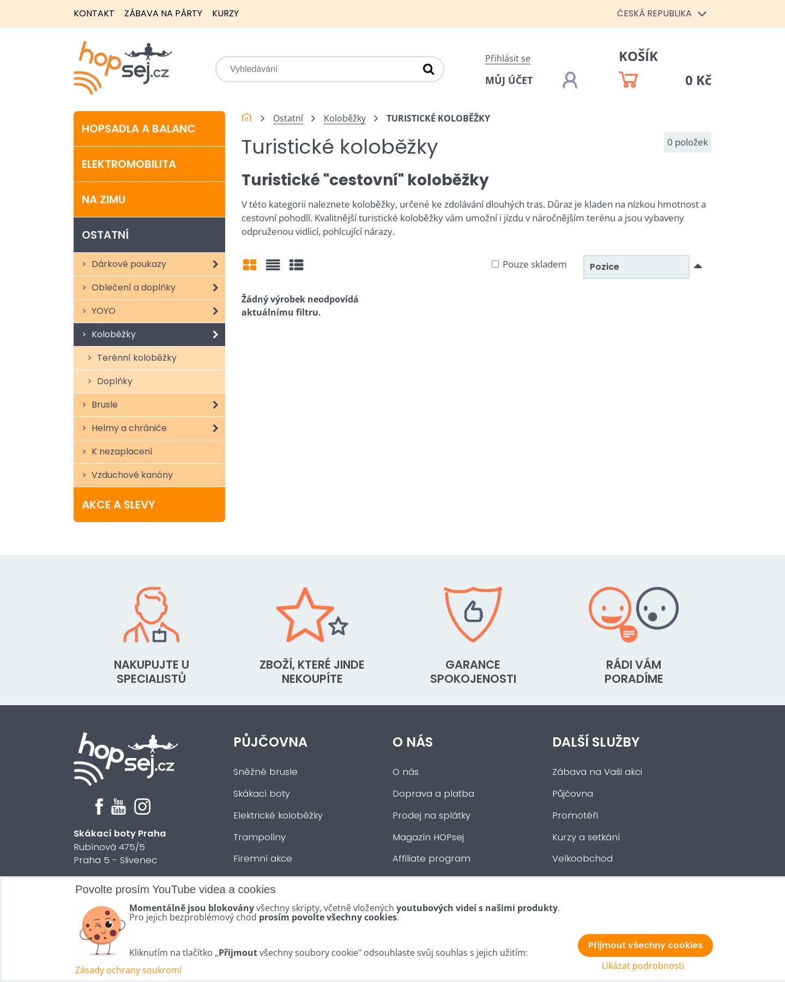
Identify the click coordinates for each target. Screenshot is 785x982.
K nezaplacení (121, 451)
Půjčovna (270, 742)
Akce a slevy (118, 504)
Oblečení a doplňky (157, 287)
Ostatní (105, 235)
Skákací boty (261, 793)
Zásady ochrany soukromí (128, 970)
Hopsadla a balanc (139, 128)
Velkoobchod (582, 858)
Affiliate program (431, 858)
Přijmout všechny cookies (645, 945)
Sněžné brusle (265, 772)
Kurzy (225, 13)
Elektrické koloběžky (278, 815)
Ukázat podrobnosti (643, 966)
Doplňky (113, 381)
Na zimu (103, 199)
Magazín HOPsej (428, 837)
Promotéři (575, 815)
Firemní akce (262, 858)
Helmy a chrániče (157, 428)
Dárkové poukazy (157, 264)
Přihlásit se (507, 58)
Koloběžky (157, 334)
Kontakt (94, 13)
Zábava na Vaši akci (597, 772)
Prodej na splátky (431, 815)
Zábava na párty (163, 13)
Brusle (157, 404)
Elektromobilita (129, 164)
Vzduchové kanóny (131, 475)
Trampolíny (259, 837)
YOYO (157, 311)
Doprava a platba (433, 793)
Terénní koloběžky (136, 357)
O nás (412, 742)
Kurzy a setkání (586, 837)
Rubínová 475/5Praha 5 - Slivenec (120, 847)
